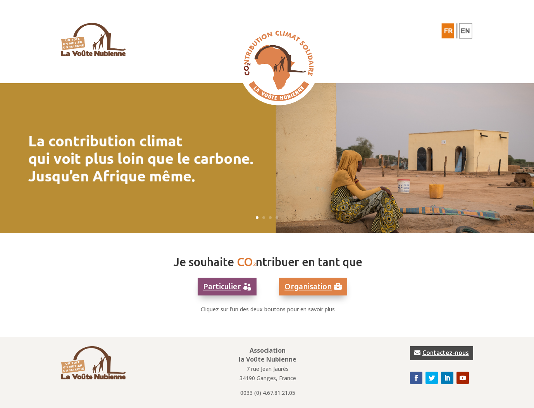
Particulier (222, 286)
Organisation (308, 286)
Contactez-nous (445, 352)
